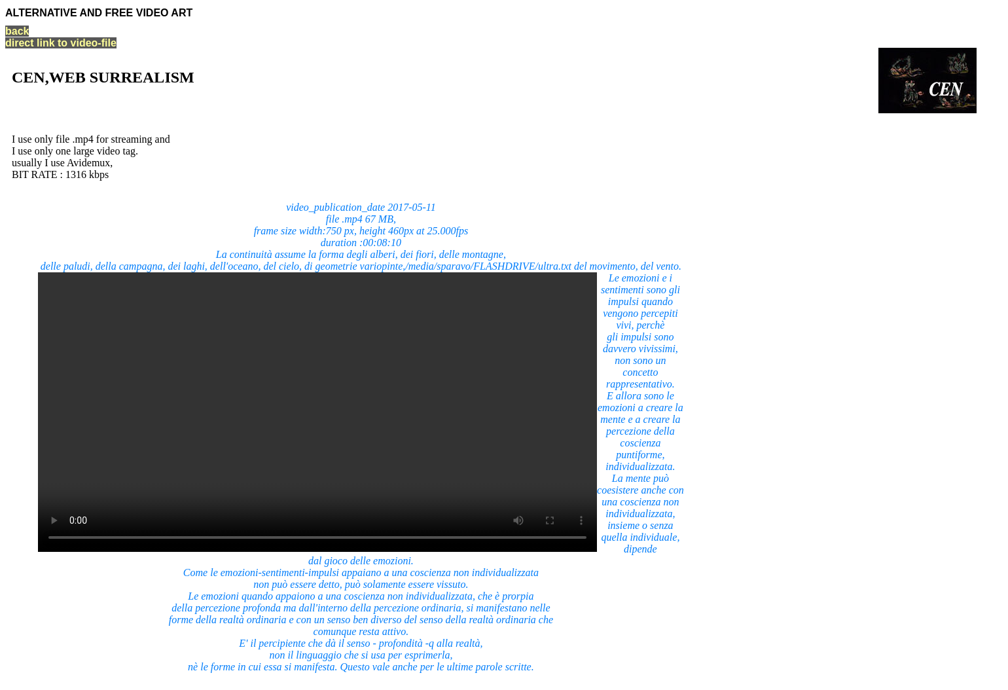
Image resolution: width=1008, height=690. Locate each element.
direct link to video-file (61, 42)
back (17, 31)
